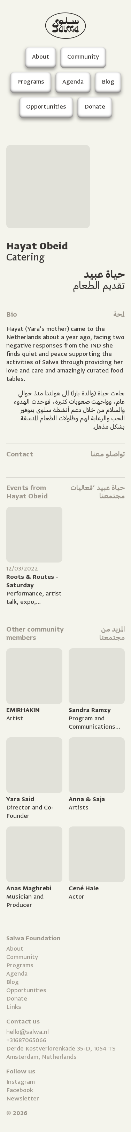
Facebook (19, 1090)
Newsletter (22, 1099)
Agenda (17, 974)
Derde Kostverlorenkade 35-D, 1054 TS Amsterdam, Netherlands (61, 1053)
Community (22, 957)
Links (13, 1007)
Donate (16, 999)
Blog (12, 982)
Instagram (20, 1082)
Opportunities (26, 990)
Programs (19, 965)
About (14, 949)
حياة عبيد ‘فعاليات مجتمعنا (97, 491)
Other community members (35, 633)
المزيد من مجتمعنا (112, 633)
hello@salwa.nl (27, 1032)
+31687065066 (26, 1040)
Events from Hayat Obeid (27, 491)
